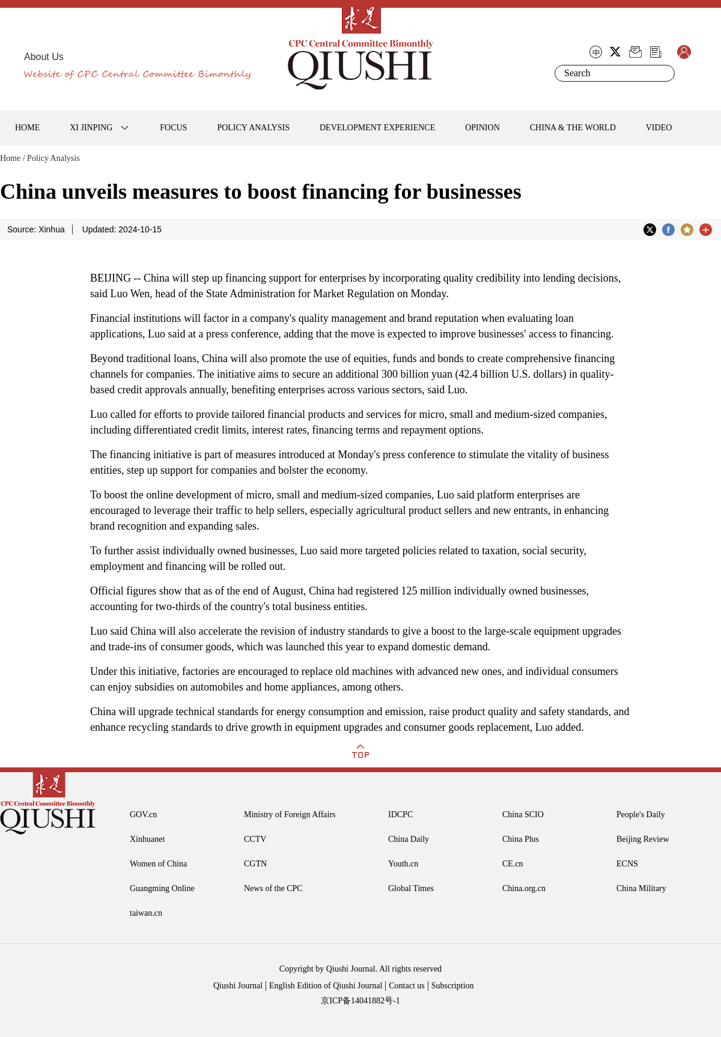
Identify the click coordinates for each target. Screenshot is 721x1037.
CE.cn (512, 863)
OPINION (482, 127)
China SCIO (523, 814)
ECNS (627, 863)
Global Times (411, 888)
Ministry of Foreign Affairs (290, 814)
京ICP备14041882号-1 (360, 1000)
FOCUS (173, 127)
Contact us (407, 985)
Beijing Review (642, 839)
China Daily (408, 839)
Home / (12, 158)
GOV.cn (143, 814)
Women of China (158, 863)
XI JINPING (91, 127)
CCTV (255, 839)
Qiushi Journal (238, 985)
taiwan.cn (146, 913)
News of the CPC (273, 888)
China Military (641, 888)
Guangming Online (162, 888)
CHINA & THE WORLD (573, 127)
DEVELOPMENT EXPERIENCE (377, 127)
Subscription (452, 985)
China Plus (520, 839)
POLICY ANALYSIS (253, 127)
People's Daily (640, 814)
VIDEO (659, 127)
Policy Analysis (53, 158)
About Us (44, 57)
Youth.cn (403, 863)
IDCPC (400, 814)
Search (663, 73)
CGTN (255, 863)
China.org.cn (524, 888)
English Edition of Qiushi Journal (325, 985)
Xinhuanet (147, 839)
